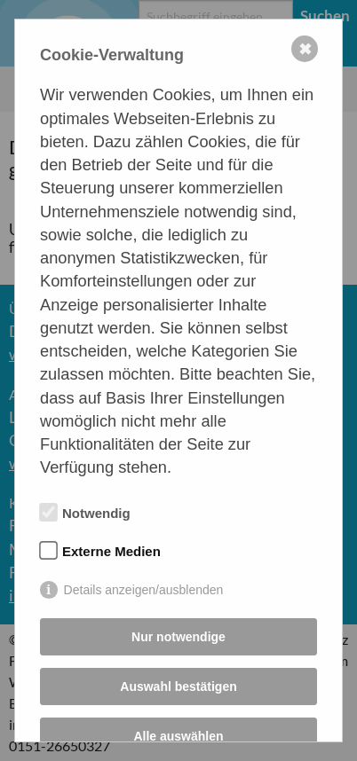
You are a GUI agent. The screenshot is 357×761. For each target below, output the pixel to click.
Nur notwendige (178, 637)
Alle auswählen (178, 736)
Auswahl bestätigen (178, 686)
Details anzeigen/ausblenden (144, 590)
